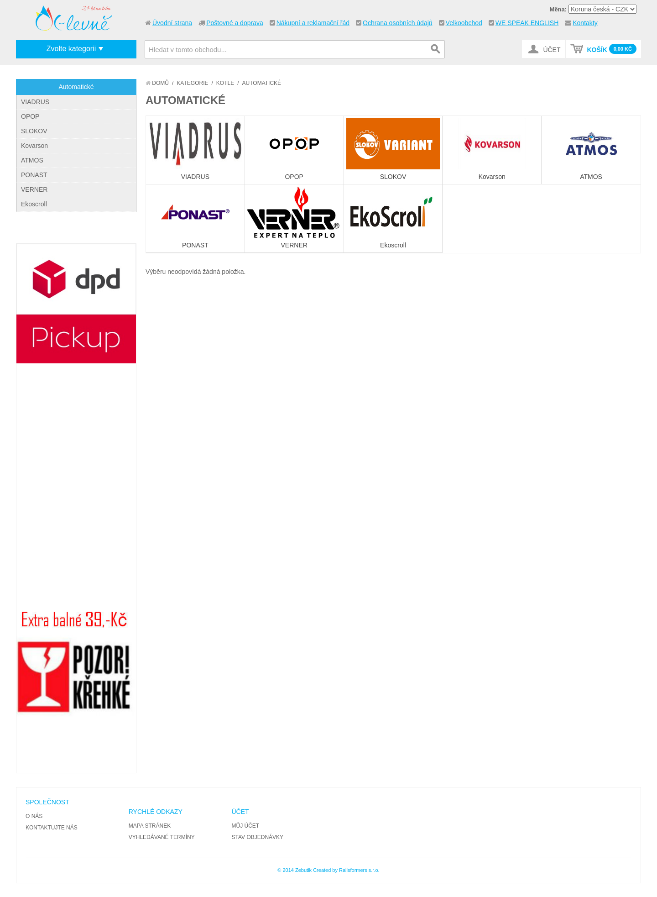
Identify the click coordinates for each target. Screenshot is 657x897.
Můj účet (246, 826)
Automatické (76, 86)
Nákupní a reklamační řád (312, 22)
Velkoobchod (464, 22)
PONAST (34, 174)
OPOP (30, 116)
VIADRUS (35, 101)
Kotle (225, 83)
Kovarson (34, 145)
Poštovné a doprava (234, 22)
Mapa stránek (150, 826)
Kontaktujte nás (52, 827)
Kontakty (585, 22)
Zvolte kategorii (71, 48)
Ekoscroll (34, 204)
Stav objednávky (258, 837)
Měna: (558, 9)
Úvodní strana (172, 22)
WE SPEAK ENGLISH (526, 22)
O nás (34, 816)
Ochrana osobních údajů (398, 22)
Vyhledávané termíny (162, 837)
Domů (157, 83)
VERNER (34, 189)
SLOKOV (34, 131)
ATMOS (32, 160)
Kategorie (192, 83)
